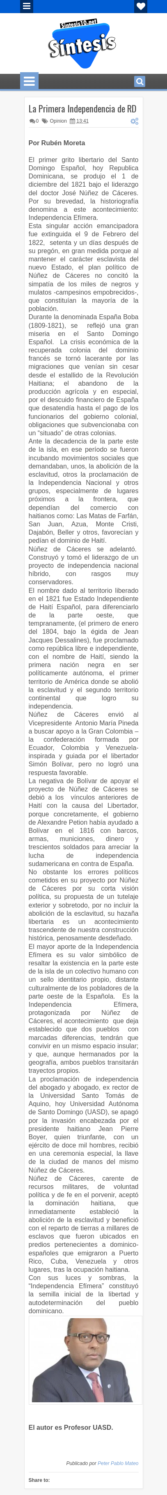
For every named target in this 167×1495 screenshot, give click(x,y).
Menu (26, 6)
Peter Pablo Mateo (118, 1463)
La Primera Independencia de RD (83, 108)
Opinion (58, 121)
